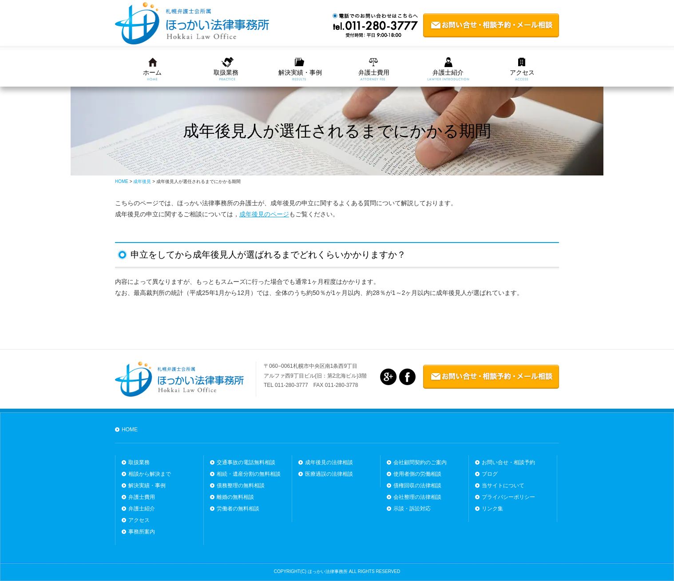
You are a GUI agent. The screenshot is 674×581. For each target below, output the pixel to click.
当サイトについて (503, 485)
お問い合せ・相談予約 (508, 462)
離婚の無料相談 (235, 497)
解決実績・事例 (300, 72)
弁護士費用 (373, 72)
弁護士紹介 (448, 72)
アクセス (522, 72)
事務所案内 (141, 531)
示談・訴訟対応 (412, 508)
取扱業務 (226, 72)
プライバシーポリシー (508, 497)
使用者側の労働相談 (417, 474)
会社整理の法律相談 (417, 497)
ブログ (490, 474)
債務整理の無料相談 (241, 485)
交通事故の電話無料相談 (246, 462)
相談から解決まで (149, 474)
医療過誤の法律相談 (329, 474)
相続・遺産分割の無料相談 (249, 474)
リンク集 (492, 508)
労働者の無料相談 (238, 508)
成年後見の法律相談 (329, 462)
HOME (130, 429)
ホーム (152, 72)
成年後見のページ (264, 214)
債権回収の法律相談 (417, 485)
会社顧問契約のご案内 (420, 462)
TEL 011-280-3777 (286, 385)
